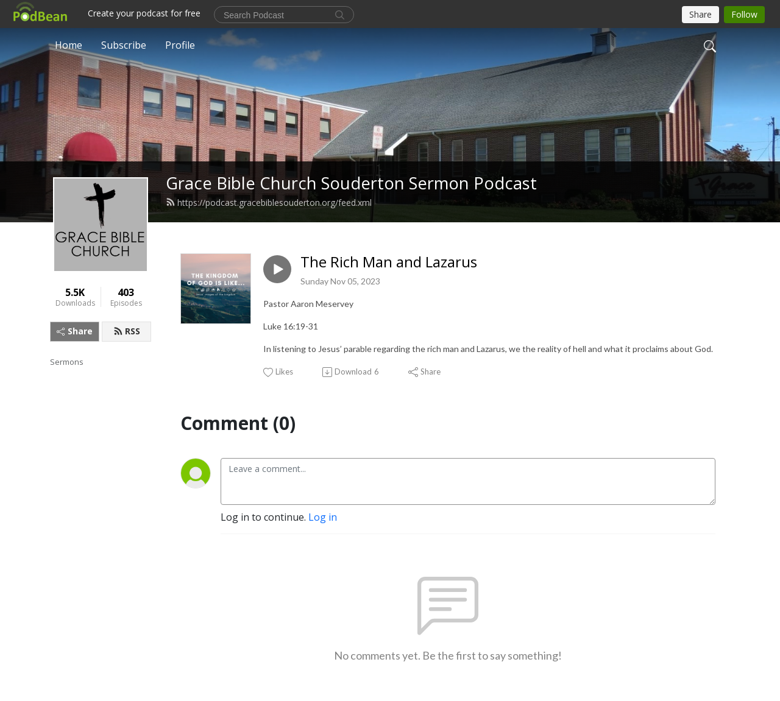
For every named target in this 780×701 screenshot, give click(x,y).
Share (75, 331)
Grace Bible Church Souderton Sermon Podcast (351, 183)
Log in (322, 517)
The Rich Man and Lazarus (388, 262)
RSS (126, 331)
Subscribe (123, 45)
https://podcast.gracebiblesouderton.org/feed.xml (269, 202)
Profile (180, 45)
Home (68, 45)
